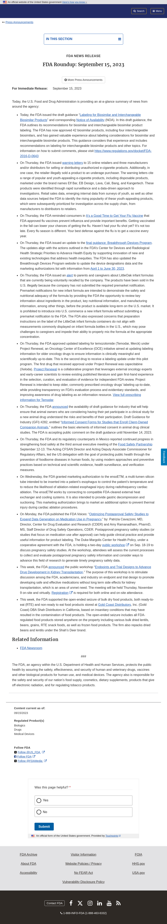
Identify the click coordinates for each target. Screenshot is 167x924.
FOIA (138, 854)
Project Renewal (45, 369)
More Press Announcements (83, 79)
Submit (44, 826)
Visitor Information (83, 854)
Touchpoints (112, 835)
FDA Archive (28, 854)
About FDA (28, 863)
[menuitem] (83, 712)
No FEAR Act (83, 872)
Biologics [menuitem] (19, 725)
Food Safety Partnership (135, 444)
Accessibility (28, 872)
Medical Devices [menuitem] (24, 734)
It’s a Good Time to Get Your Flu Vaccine (114, 215)
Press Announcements (19, 22)
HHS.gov (138, 863)
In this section (59, 39)
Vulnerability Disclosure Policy (83, 882)
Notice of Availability (90, 120)
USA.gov (138, 872)
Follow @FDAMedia (30, 761)
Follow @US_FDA (29, 752)
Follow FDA (24, 756)
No (45, 812)
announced (60, 406)
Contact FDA (54, 903)
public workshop (113, 545)
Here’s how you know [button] (74, 2)
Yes (45, 800)
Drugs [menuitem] (17, 729)
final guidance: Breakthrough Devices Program (119, 243)
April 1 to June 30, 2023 (107, 268)
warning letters (72, 162)
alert (70, 275)
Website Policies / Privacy (83, 863)
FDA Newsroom (31, 648)
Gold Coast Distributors (114, 604)
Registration (60, 592)
